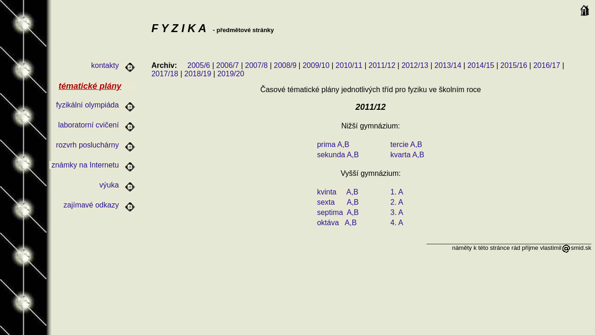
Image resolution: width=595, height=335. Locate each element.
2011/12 (382, 65)
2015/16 (513, 65)
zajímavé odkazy (98, 205)
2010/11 (349, 65)
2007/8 (256, 65)
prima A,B (333, 144)
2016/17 (546, 65)
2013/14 (448, 65)
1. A (396, 192)
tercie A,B (406, 144)
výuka (116, 185)
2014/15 (480, 65)
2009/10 (316, 65)
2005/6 (198, 65)
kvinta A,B (337, 192)
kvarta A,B (407, 155)
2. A (396, 202)
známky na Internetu (92, 165)
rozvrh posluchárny (94, 145)
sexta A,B (338, 202)
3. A (396, 212)
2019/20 (230, 74)
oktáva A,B (337, 223)
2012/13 (415, 65)
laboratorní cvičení (95, 125)
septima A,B (338, 212)
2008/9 (285, 65)
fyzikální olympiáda (94, 105)
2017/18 (165, 74)
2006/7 (227, 65)
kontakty (112, 65)
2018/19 (198, 74)
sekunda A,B (338, 155)
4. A (396, 223)
